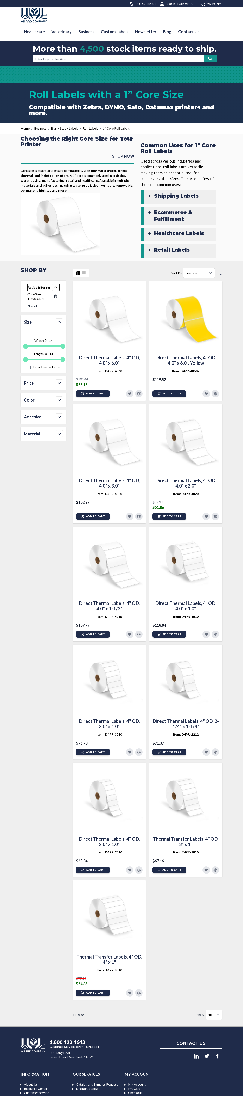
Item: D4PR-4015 (109, 616)
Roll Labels (90, 128)
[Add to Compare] (139, 393)
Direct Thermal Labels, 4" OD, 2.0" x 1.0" (109, 841)
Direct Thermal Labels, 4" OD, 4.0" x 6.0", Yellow (185, 360)
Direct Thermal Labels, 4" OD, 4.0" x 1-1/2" (109, 605)
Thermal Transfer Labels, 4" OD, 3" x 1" (186, 841)
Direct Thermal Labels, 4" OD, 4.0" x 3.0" (109, 483)
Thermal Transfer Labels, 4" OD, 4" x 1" (109, 959)
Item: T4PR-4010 (109, 970)
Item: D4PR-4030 (109, 494)
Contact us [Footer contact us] (191, 1043)
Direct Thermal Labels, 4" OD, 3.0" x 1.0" (109, 723)
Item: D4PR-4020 (186, 494)
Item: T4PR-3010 (186, 852)
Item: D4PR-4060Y (186, 371)
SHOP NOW (123, 156)
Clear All (32, 306)
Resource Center (36, 1088)
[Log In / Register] (177, 3)
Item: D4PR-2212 (186, 734)
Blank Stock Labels (64, 128)
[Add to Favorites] (129, 393)
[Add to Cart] (93, 393)
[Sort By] (199, 273)
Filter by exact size (46, 367)
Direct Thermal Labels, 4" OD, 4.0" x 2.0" (185, 483)
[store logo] (34, 15)
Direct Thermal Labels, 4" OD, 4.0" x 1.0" (185, 605)
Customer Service (36, 1093)
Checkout (135, 1093)
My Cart (134, 1088)
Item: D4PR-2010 (109, 852)
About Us (31, 1084)
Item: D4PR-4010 (186, 616)
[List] (83, 272)
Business (40, 128)
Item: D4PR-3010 (109, 734)
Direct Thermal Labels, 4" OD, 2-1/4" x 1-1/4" (186, 723)
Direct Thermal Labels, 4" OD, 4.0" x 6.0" (109, 360)
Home (25, 128)
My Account (137, 1084)
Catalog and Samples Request (97, 1084)
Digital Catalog (87, 1088)
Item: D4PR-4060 (109, 371)
